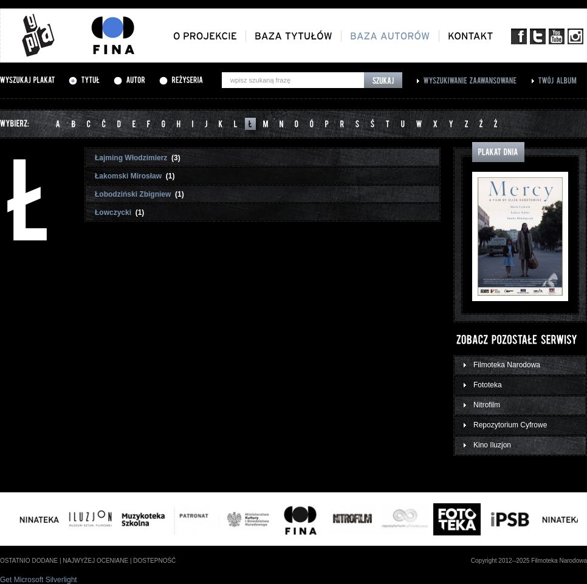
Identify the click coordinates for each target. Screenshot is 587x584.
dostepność (154, 560)
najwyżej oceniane (95, 560)
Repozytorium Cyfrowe (510, 425)
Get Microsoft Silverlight (38, 580)
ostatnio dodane (29, 560)
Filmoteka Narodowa (506, 365)
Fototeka (487, 385)
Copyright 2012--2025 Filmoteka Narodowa (529, 560)
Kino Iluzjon (492, 445)
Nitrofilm (486, 405)
